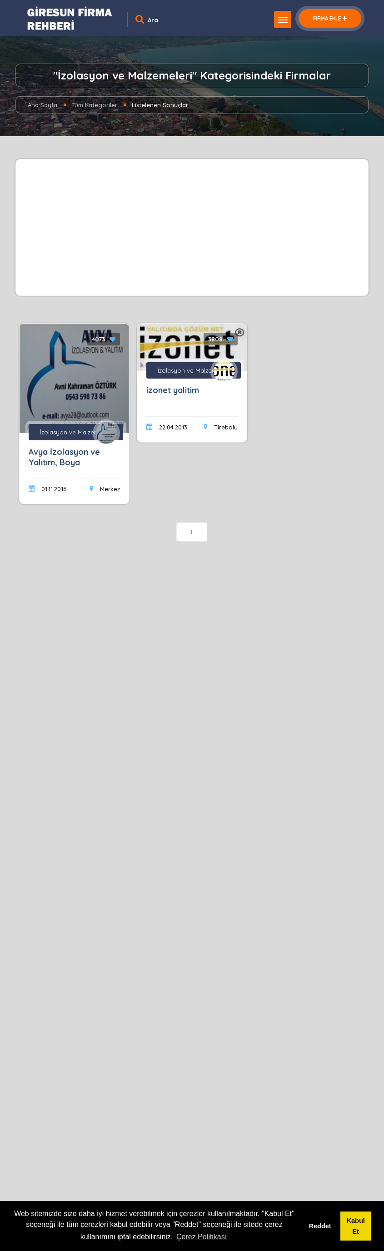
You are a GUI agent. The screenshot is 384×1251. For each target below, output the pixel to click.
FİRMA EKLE (330, 18)
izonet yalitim (172, 390)
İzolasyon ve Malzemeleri (76, 432)
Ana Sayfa (42, 104)
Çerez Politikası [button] (201, 1237)
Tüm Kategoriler (94, 104)
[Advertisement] (192, 227)
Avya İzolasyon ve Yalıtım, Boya (64, 457)
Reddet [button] (320, 1226)
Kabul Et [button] (356, 1226)
